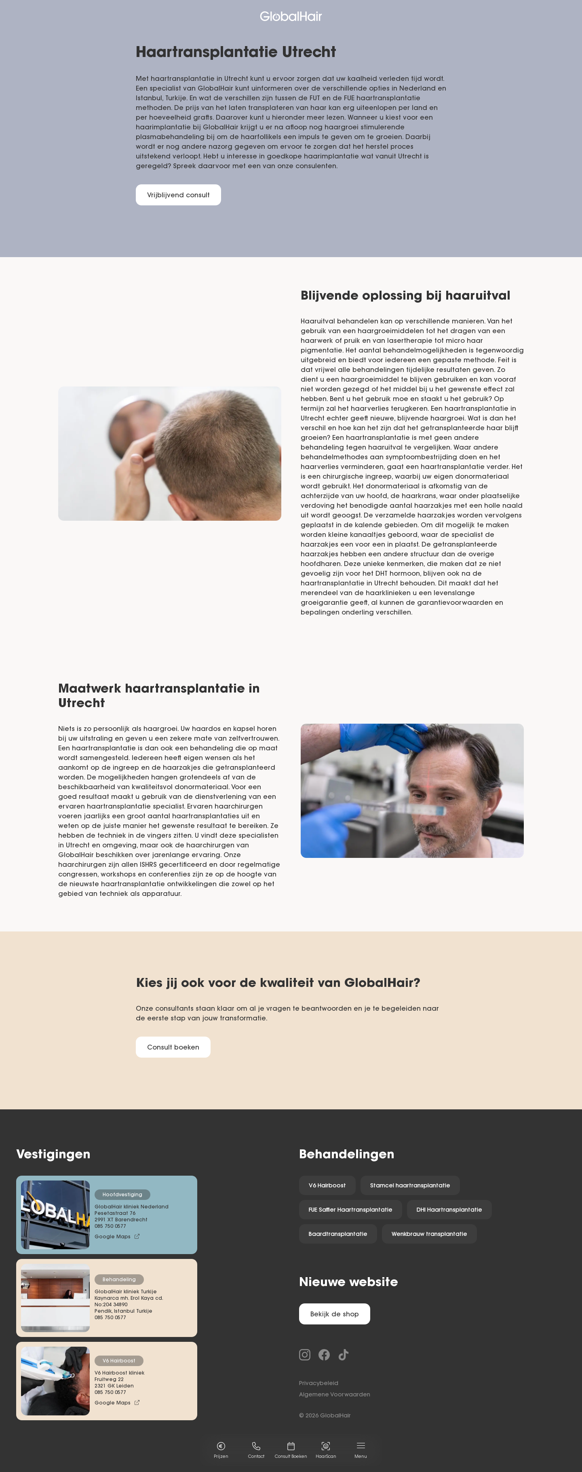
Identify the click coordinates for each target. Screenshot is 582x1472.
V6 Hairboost (327, 1186)
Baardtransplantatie (338, 1235)
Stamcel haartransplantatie (410, 1186)
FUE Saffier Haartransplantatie (350, 1210)
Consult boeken (173, 1048)
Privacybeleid (318, 1384)
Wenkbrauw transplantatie (429, 1235)
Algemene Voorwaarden (334, 1395)
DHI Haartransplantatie (449, 1210)
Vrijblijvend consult (178, 195)
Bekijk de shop (334, 1314)
